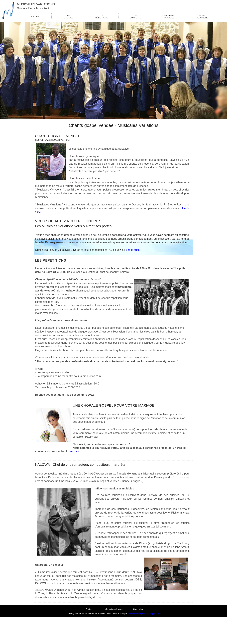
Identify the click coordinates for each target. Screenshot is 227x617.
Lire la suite (133, 249)
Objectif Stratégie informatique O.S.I (144, 613)
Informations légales (113, 609)
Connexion (138, 609)
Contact (89, 609)
